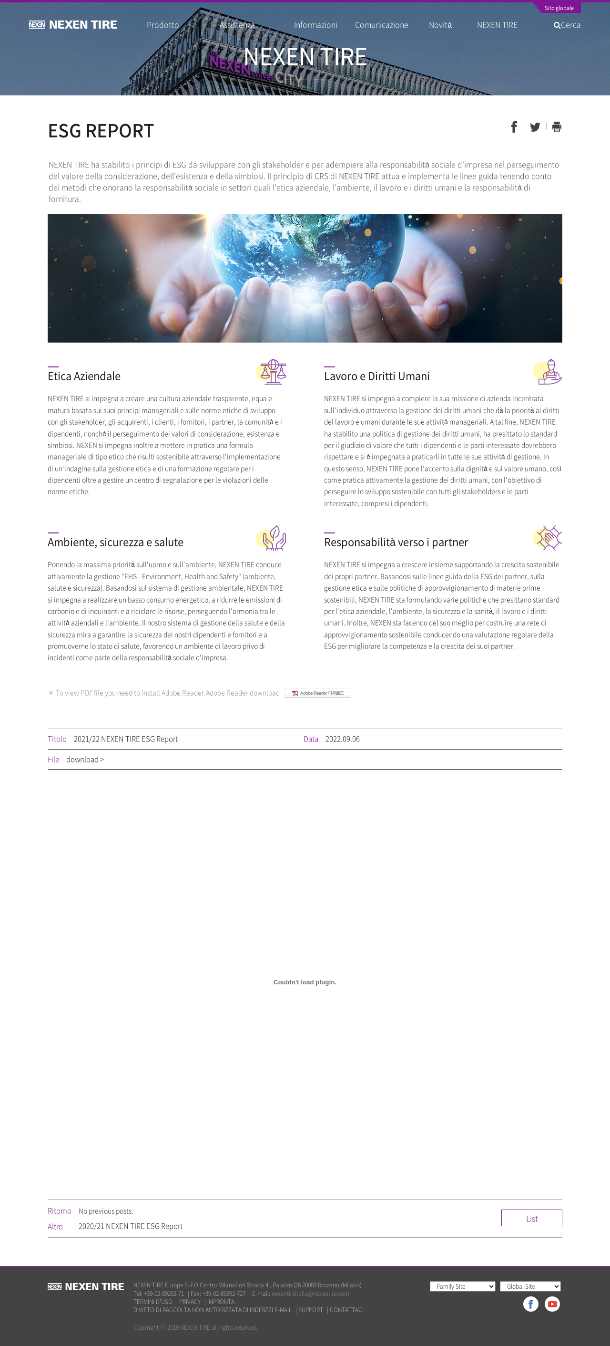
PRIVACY (190, 1302)
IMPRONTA (220, 1302)
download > (85, 759)
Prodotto (163, 24)
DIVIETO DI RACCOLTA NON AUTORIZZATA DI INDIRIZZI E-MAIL (212, 1310)
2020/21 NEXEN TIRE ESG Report (131, 1226)
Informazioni (315, 24)
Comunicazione (381, 24)
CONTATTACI (347, 1310)
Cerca (567, 24)
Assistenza (237, 24)
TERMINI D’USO (153, 1302)
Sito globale (559, 8)
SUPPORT (310, 1310)
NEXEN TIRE (497, 24)
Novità (444, 24)
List (532, 1218)
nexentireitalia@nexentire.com (310, 1293)
